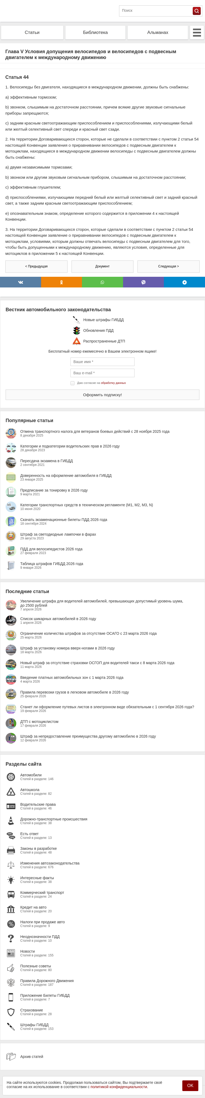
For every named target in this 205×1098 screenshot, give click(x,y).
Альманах (157, 32)
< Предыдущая (36, 266)
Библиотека (95, 32)
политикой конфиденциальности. (119, 1087)
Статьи (32, 32)
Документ (102, 266)
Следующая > (168, 266)
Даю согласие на (101, 382)
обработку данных (113, 382)
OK (190, 1085)
